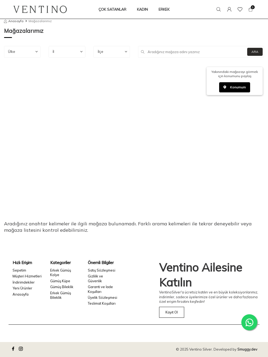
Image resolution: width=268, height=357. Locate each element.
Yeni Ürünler (22, 288)
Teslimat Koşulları (102, 303)
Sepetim (19, 270)
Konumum (234, 87)
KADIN (142, 9)
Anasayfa (13, 21)
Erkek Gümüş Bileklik (60, 295)
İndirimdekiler (24, 282)
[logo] (40, 9)
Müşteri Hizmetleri (27, 276)
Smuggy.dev (247, 349)
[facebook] (14, 349)
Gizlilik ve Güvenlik (95, 278)
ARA (254, 52)
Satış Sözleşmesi (101, 270)
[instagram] (21, 349)
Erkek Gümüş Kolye (60, 272)
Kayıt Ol (171, 312)
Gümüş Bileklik (61, 287)
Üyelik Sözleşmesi (102, 297)
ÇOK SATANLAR (112, 9)
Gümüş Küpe (60, 281)
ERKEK (164, 9)
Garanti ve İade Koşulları (100, 289)
